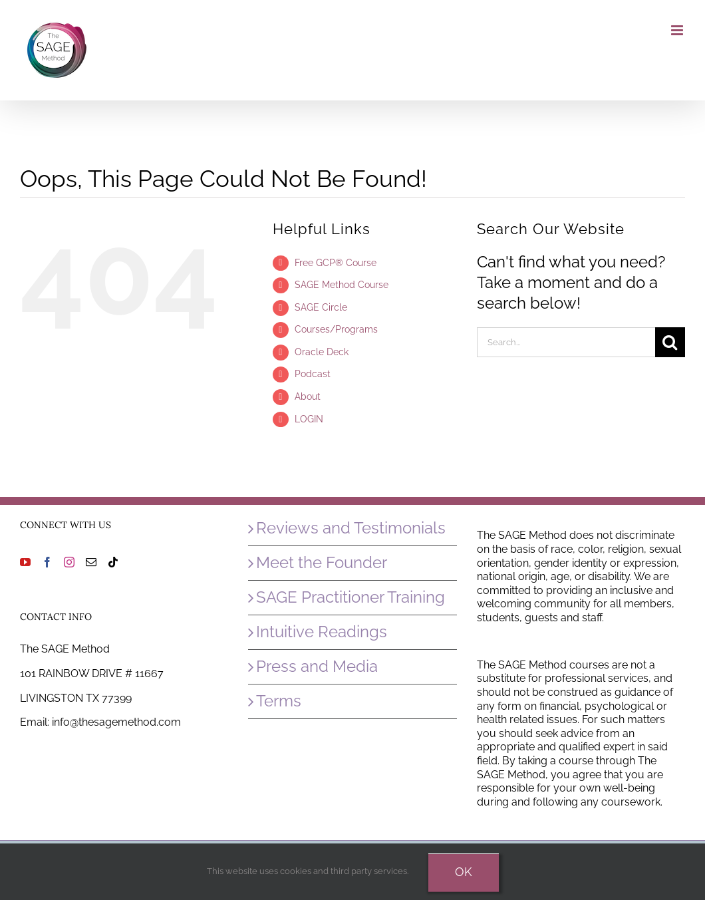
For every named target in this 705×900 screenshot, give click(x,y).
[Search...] (566, 342)
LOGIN (309, 419)
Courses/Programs (336, 329)
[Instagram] (69, 562)
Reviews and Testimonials (351, 527)
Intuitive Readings (321, 631)
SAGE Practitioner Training (350, 597)
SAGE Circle (321, 307)
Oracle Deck (322, 352)
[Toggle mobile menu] (678, 30)
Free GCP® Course (335, 262)
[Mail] (91, 562)
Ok (463, 872)
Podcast (313, 374)
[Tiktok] (113, 562)
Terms (278, 700)
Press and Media (317, 666)
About (308, 396)
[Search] (670, 342)
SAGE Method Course (341, 284)
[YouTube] (25, 562)
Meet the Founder (321, 562)
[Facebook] (47, 562)
